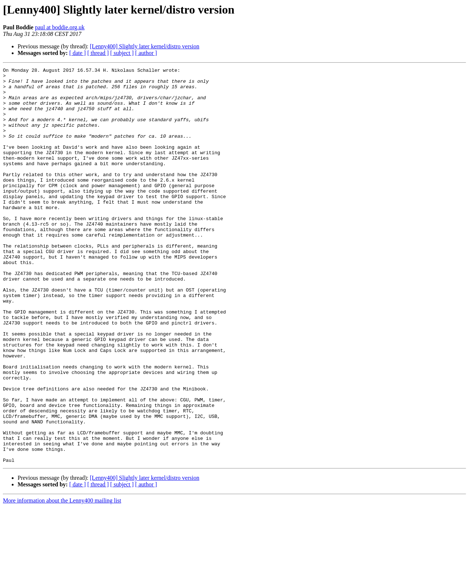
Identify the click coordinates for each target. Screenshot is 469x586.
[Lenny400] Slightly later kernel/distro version (144, 46)
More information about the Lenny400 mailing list (62, 579)
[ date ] (77, 53)
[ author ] (146, 53)
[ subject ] (122, 53)
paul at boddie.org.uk (60, 27)
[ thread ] (98, 53)
